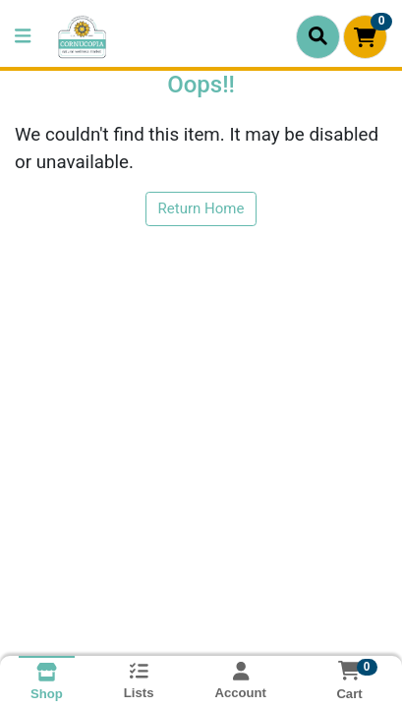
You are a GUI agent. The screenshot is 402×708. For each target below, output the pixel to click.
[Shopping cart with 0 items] (365, 37)
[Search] (318, 36)
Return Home (201, 208)
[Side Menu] (22, 37)
